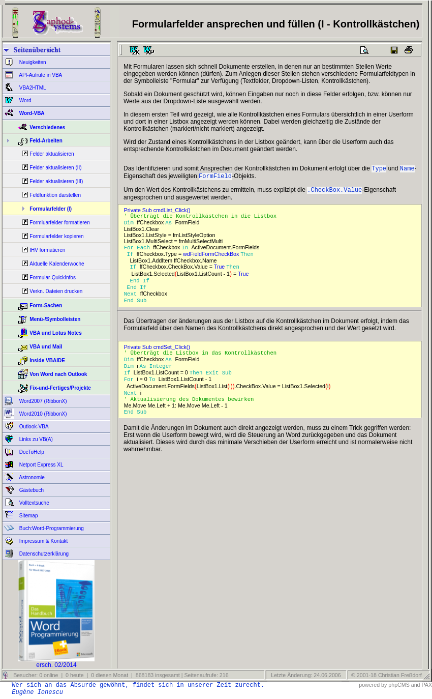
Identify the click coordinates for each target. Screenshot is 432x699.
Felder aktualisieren (51, 154)
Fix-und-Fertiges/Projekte (60, 388)
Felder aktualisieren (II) (55, 167)
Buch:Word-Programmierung (51, 528)
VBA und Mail (45, 347)
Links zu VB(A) (35, 439)
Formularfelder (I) (50, 209)
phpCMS (398, 685)
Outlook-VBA (33, 426)
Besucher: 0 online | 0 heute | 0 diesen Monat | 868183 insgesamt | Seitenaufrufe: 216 (120, 675)
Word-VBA (31, 113)
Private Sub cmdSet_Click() (158, 355)
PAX (426, 685)
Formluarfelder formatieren (59, 222)
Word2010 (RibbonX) (42, 414)
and (416, 685)
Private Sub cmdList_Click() (159, 213)
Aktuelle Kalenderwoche (56, 264)
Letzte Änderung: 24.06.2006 (305, 675)
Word (25, 100)
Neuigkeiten (32, 62)
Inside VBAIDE (47, 360)
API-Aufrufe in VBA (40, 75)
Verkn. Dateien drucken (55, 291)
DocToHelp (31, 452)
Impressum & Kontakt (43, 541)
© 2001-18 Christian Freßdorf (386, 675)
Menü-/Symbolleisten (54, 319)
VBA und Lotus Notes (55, 333)
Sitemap (28, 515)
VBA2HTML (32, 88)
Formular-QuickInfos (52, 277)
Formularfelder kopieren (56, 236)
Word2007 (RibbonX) (42, 401)
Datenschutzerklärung (43, 554)
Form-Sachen (45, 305)
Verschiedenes (47, 127)
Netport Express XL (40, 465)
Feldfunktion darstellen (55, 195)
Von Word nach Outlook (58, 374)
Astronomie (31, 477)
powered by (372, 685)
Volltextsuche (33, 503)
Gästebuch (31, 490)
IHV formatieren (47, 250)
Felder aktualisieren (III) (56, 181)
